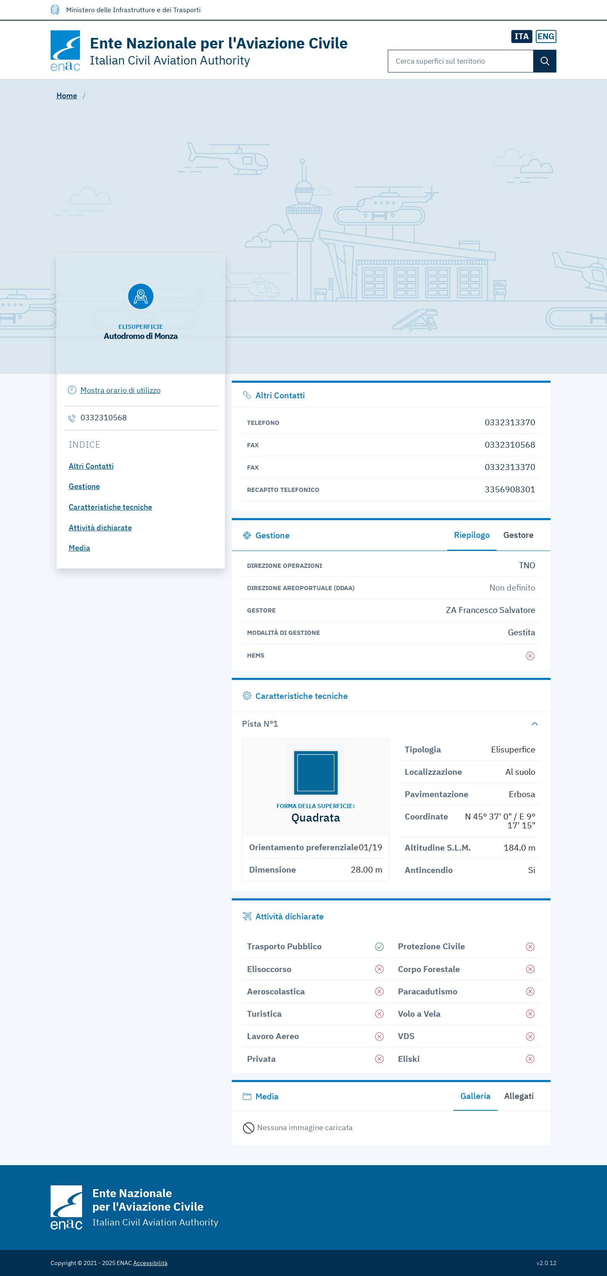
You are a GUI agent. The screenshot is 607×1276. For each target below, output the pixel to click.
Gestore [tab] (518, 534)
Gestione (84, 486)
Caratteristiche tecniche (110, 507)
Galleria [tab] (475, 1095)
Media (79, 548)
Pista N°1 (260, 723)
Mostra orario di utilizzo (121, 390)
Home (66, 95)
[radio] (546, 36)
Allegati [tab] (519, 1095)
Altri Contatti (91, 466)
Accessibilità (150, 1263)
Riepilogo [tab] (472, 534)
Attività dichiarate (100, 527)
